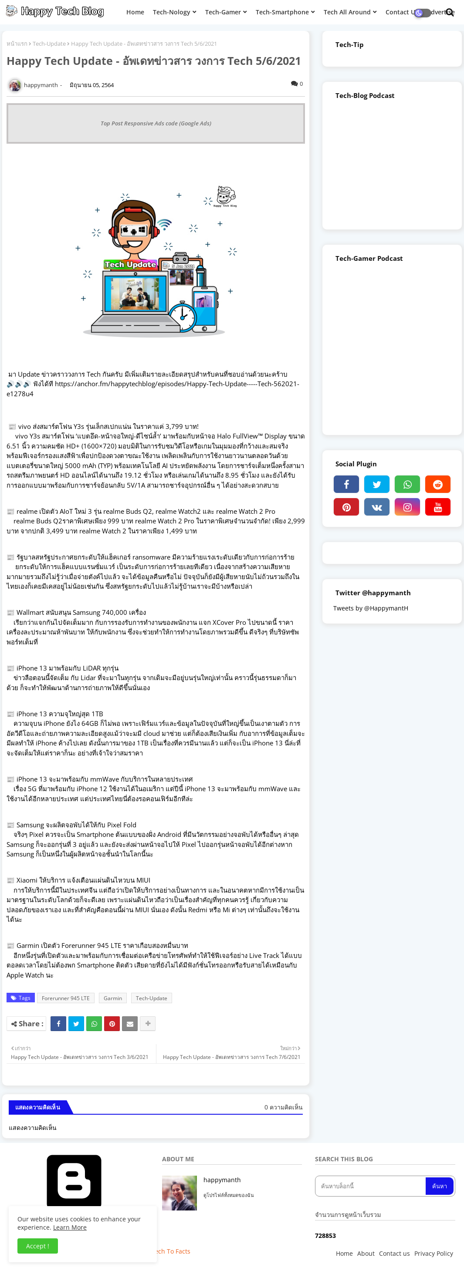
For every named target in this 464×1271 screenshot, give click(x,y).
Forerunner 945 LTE (66, 998)
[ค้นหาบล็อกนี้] (371, 1186)
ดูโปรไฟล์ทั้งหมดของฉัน (228, 1195)
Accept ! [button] (37, 1246)
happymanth (222, 1180)
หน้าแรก (17, 43)
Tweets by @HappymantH (370, 608)
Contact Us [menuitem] (402, 12)
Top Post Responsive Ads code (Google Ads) (156, 123)
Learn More (70, 1227)
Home (344, 1253)
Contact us (394, 1253)
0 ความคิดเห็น (283, 1107)
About (366, 1253)
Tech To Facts (170, 1251)
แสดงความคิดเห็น (33, 1127)
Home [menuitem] (135, 12)
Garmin (113, 998)
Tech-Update (49, 43)
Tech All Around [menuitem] (347, 12)
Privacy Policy (433, 1253)
